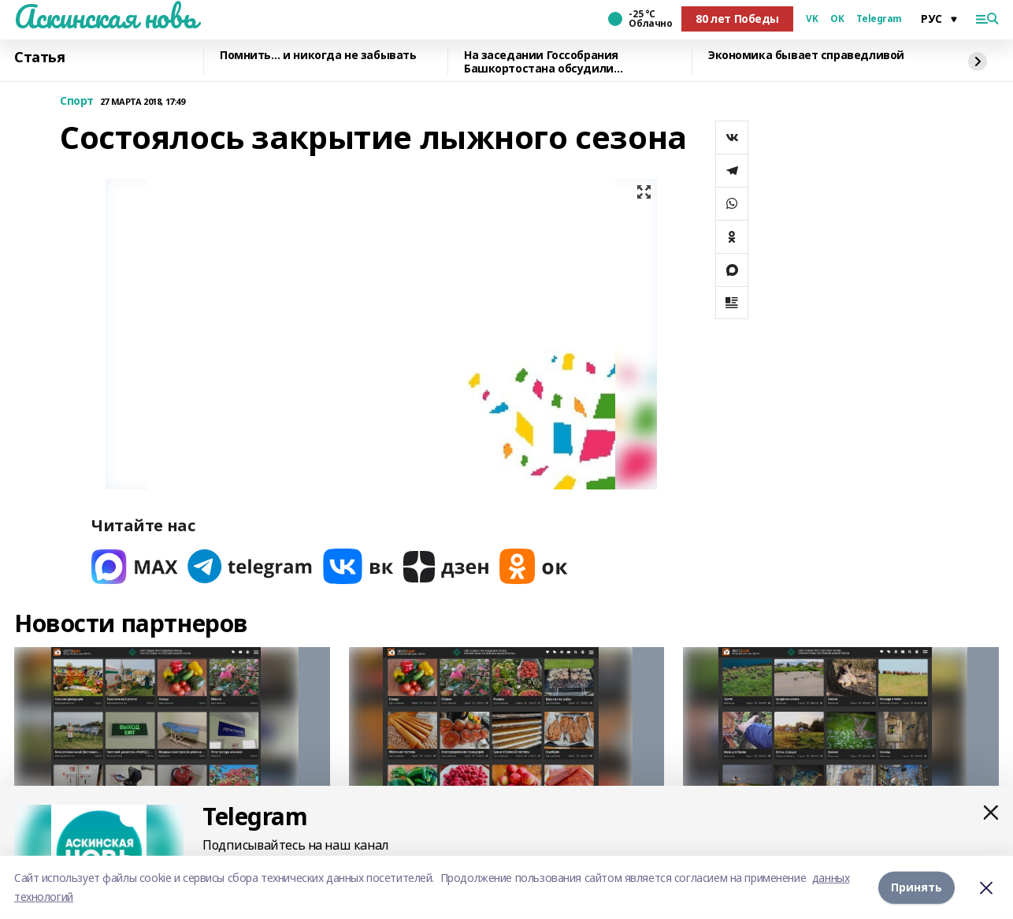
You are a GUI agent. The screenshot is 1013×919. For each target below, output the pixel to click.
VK (812, 19)
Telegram (879, 19)
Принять (916, 887)
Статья (39, 57)
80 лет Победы (737, 18)
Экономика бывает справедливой (806, 55)
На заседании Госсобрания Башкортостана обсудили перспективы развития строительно (570, 62)
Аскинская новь (105, 16)
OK (837, 19)
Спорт (77, 101)
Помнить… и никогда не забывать (318, 55)
